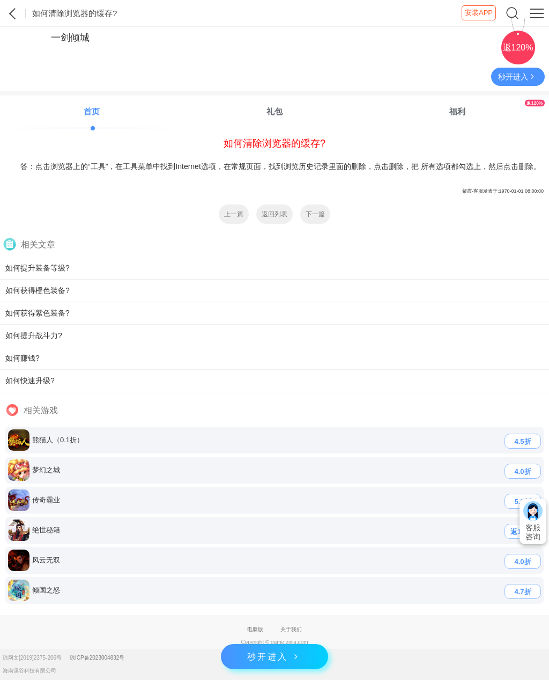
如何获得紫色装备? (37, 313)
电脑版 (255, 629)
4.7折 (522, 592)
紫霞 (13, 13)
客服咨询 (533, 521)
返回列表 (274, 214)
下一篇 (315, 214)
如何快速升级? (30, 380)
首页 (92, 111)
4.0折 (522, 471)
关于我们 (291, 629)
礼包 (274, 111)
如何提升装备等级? (37, 268)
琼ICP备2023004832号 (97, 658)
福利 (497, 108)
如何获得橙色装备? (37, 290)
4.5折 (522, 441)
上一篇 (233, 214)
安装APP (479, 13)
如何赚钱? (22, 358)
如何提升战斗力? (33, 335)
